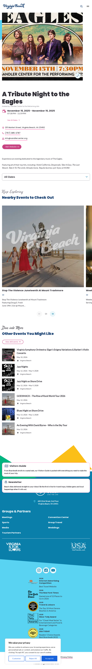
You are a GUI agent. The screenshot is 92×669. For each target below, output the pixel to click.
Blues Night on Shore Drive (30, 410)
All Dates (9, 177)
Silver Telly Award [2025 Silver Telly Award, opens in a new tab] (47, 615)
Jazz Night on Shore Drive (29, 381)
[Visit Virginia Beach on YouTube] (53, 570)
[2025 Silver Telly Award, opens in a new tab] (33, 618)
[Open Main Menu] (88, 6)
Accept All (49, 658)
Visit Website (11, 146)
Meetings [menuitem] (7, 517)
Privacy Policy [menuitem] (67, 657)
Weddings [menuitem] (53, 527)
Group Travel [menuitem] (55, 522)
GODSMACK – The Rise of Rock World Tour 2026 (41, 396)
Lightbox (78, 75)
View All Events (11, 342)
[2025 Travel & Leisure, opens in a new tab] (33, 606)
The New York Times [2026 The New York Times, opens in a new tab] (49, 591)
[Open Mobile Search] (81, 6)
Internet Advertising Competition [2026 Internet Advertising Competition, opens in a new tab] (49, 580)
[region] (33, 651)
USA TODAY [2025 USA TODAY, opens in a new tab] (44, 630)
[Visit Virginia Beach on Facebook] (46, 570)
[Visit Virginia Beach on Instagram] (39, 570)
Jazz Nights (22, 366)
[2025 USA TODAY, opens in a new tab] (33, 633)
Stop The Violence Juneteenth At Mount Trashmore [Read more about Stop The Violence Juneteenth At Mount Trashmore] (32, 290)
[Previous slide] (39, 314)
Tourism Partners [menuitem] (11, 532)
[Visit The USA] (78, 547)
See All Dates (12, 120)
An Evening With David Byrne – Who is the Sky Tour (42, 425)
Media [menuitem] (5, 527)
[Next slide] (52, 314)
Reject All (33, 658)
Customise (16, 658)
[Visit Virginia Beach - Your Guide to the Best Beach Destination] (14, 6)
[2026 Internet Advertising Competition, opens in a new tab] (33, 582)
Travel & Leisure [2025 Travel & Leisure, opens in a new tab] (47, 603)
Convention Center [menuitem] (58, 517)
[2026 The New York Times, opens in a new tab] (33, 594)
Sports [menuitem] (5, 522)
